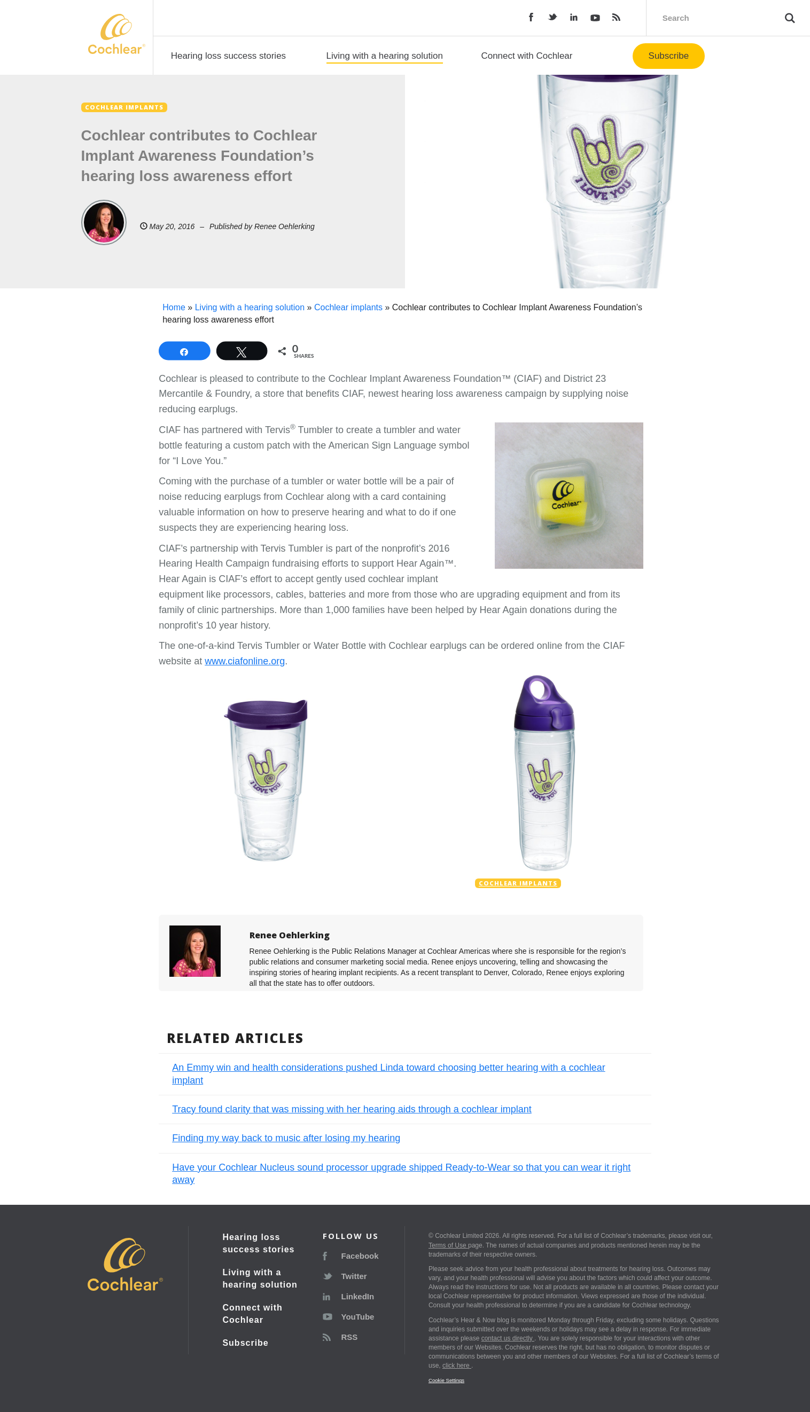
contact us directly (507, 1338)
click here (456, 1365)
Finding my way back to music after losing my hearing (286, 1138)
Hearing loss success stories (228, 56)
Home (173, 307)
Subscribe (669, 56)
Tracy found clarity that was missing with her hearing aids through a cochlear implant (352, 1109)
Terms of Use (448, 1245)
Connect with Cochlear (526, 56)
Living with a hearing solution (384, 56)
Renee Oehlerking (284, 226)
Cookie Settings (446, 1380)
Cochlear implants (348, 307)
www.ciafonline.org (245, 661)
